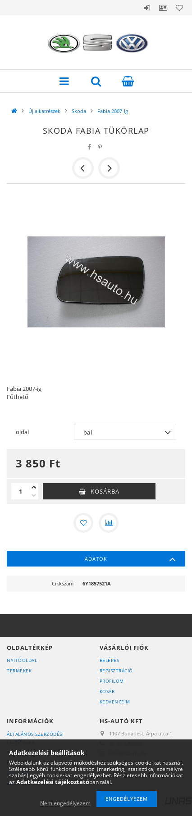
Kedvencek (179, 7)
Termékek (19, 670)
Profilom (112, 681)
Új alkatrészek (44, 111)
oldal (22, 432)
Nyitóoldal (22, 660)
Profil (163, 7)
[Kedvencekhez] (83, 523)
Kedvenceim (115, 701)
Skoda (79, 111)
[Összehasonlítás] (109, 523)
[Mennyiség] (20, 491)
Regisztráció (116, 670)
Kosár (107, 691)
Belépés (147, 7)
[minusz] (33, 495)
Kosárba (105, 491)
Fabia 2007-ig (112, 111)
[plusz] (33, 487)
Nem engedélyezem (65, 803)
